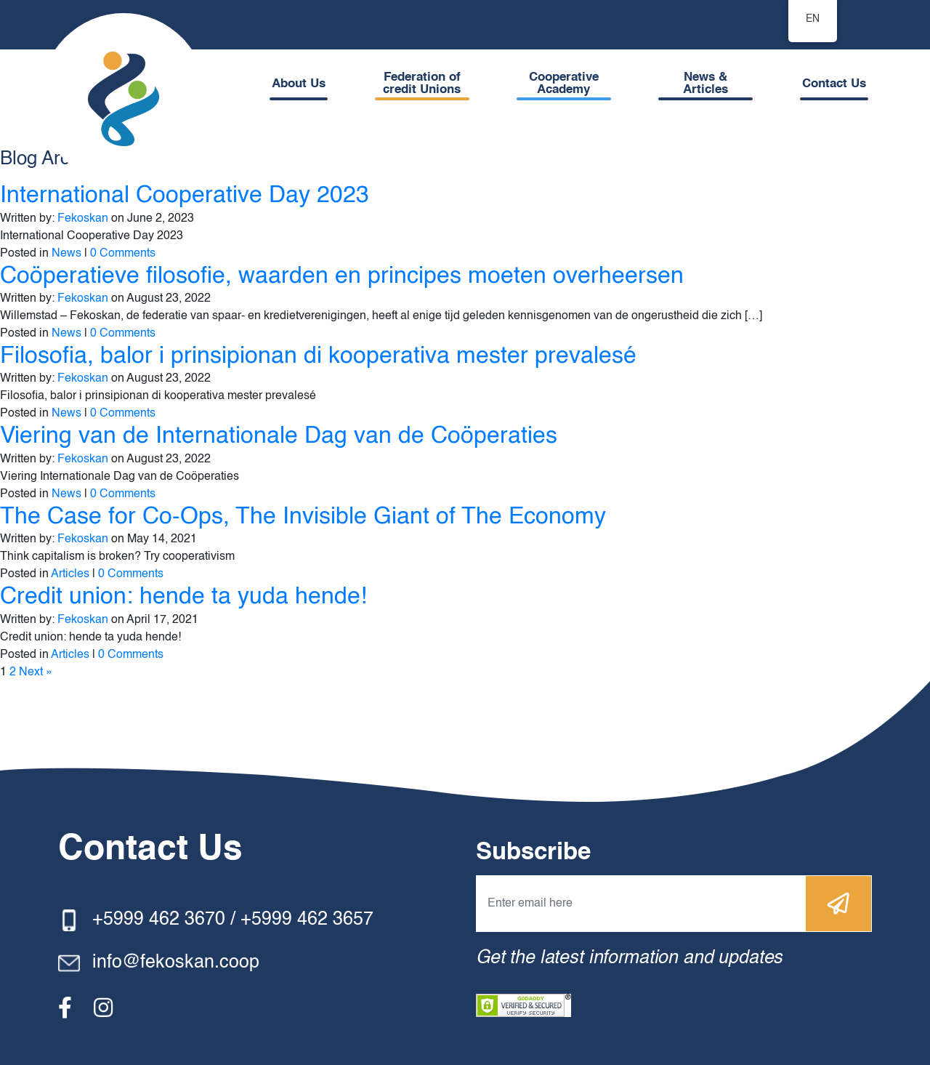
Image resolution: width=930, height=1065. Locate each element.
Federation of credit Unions (422, 83)
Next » (35, 672)
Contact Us (834, 84)
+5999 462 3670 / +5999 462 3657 (232, 920)
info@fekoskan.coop (175, 963)
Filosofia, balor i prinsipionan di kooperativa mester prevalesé (318, 356)
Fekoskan (82, 219)
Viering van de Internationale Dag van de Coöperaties (278, 436)
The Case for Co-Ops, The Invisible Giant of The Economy (303, 517)
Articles (70, 574)
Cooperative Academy (564, 83)
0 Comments (122, 254)
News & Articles (705, 83)
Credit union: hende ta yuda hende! (183, 596)
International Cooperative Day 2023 (184, 195)
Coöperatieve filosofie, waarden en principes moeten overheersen (342, 276)
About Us (299, 84)
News (66, 254)
